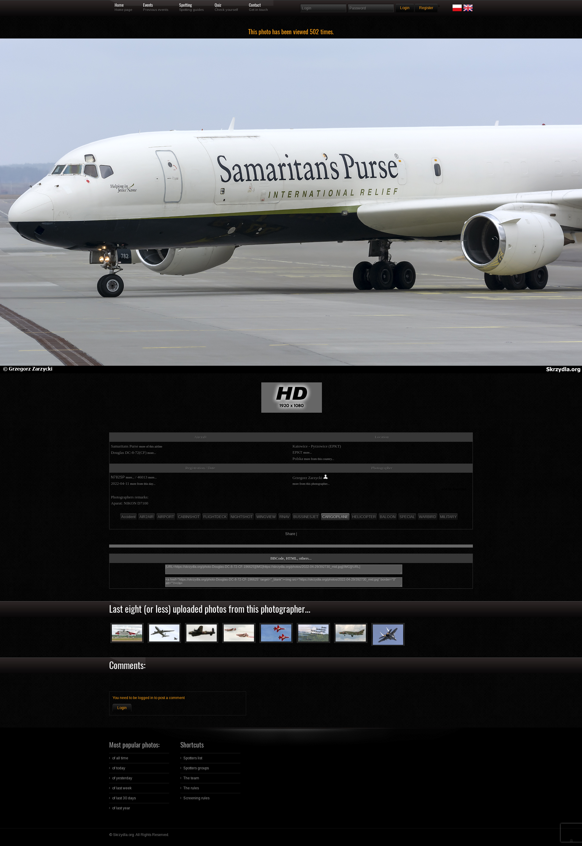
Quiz (218, 5)
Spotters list (192, 758)
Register (426, 8)
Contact (255, 5)
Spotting (185, 5)
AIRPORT (166, 517)
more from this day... (142, 483)
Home (119, 5)
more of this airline (150, 446)
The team (191, 778)
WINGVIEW (266, 517)
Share (290, 534)
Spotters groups (196, 768)
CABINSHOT (188, 517)
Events (148, 5)
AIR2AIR (146, 517)
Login (122, 708)
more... (151, 453)
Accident (128, 517)
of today (118, 768)
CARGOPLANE (335, 517)
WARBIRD (427, 517)
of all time (120, 758)
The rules (191, 788)
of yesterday (122, 778)
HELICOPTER (364, 517)
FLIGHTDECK (215, 517)
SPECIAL (407, 517)
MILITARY (448, 517)
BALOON (388, 517)
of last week (122, 788)
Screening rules (196, 798)
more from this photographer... (311, 483)
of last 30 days (124, 798)
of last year (121, 808)
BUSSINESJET (305, 517)
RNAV (284, 517)
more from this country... (319, 459)
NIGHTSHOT (242, 517)
